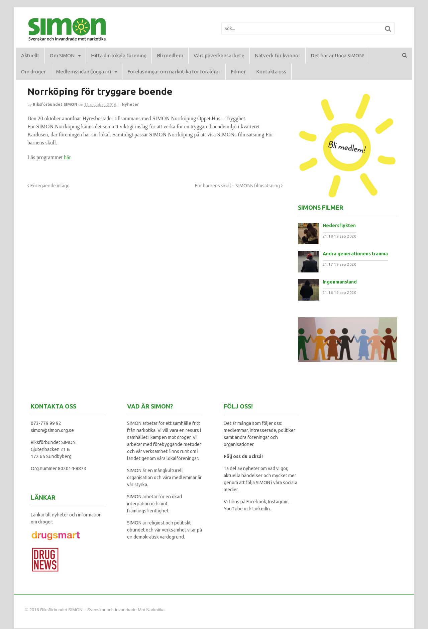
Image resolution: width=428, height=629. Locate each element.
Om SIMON (62, 55)
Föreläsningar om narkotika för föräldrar (173, 71)
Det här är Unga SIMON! (337, 55)
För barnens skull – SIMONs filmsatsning (239, 185)
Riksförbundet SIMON (55, 104)
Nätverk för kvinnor (277, 55)
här (67, 157)
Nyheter (130, 104)
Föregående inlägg (48, 185)
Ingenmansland (340, 282)
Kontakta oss (271, 71)
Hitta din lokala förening (118, 55)
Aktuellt (30, 55)
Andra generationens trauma (355, 253)
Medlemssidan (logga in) (83, 71)
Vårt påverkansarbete (219, 55)
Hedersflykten (339, 225)
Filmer (238, 71)
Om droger (33, 71)
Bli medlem (170, 55)
